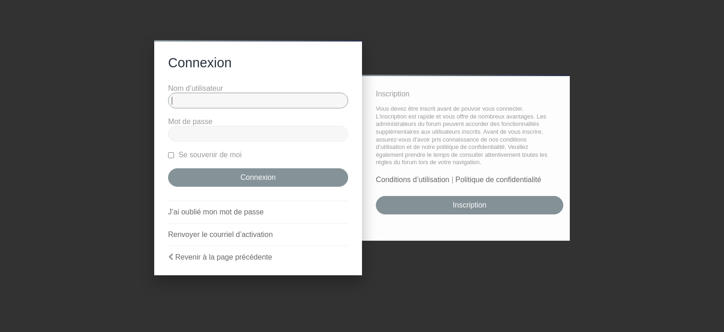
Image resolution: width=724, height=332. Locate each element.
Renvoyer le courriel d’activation (220, 234)
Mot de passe (190, 121)
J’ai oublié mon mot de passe (216, 212)
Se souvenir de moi (204, 155)
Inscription (470, 205)
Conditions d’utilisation (412, 180)
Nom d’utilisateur (195, 88)
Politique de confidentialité (498, 180)
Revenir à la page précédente (223, 257)
